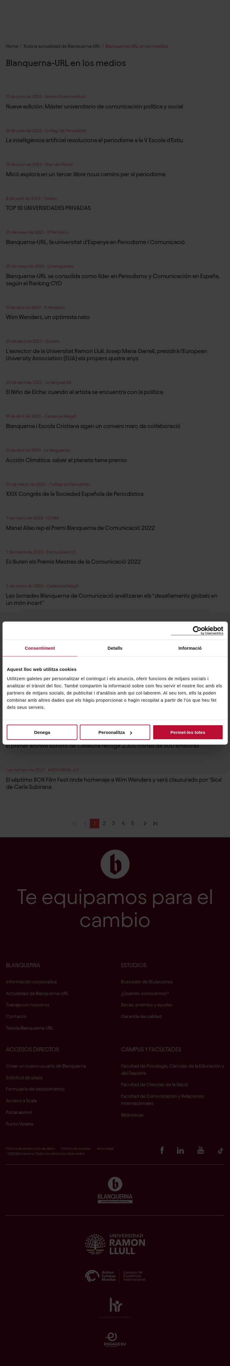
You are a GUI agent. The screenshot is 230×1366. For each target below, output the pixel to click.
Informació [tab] (190, 647)
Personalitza (115, 732)
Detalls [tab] (115, 647)
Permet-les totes (187, 732)
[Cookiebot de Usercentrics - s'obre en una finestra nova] (197, 630)
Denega (42, 732)
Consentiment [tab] (40, 647)
